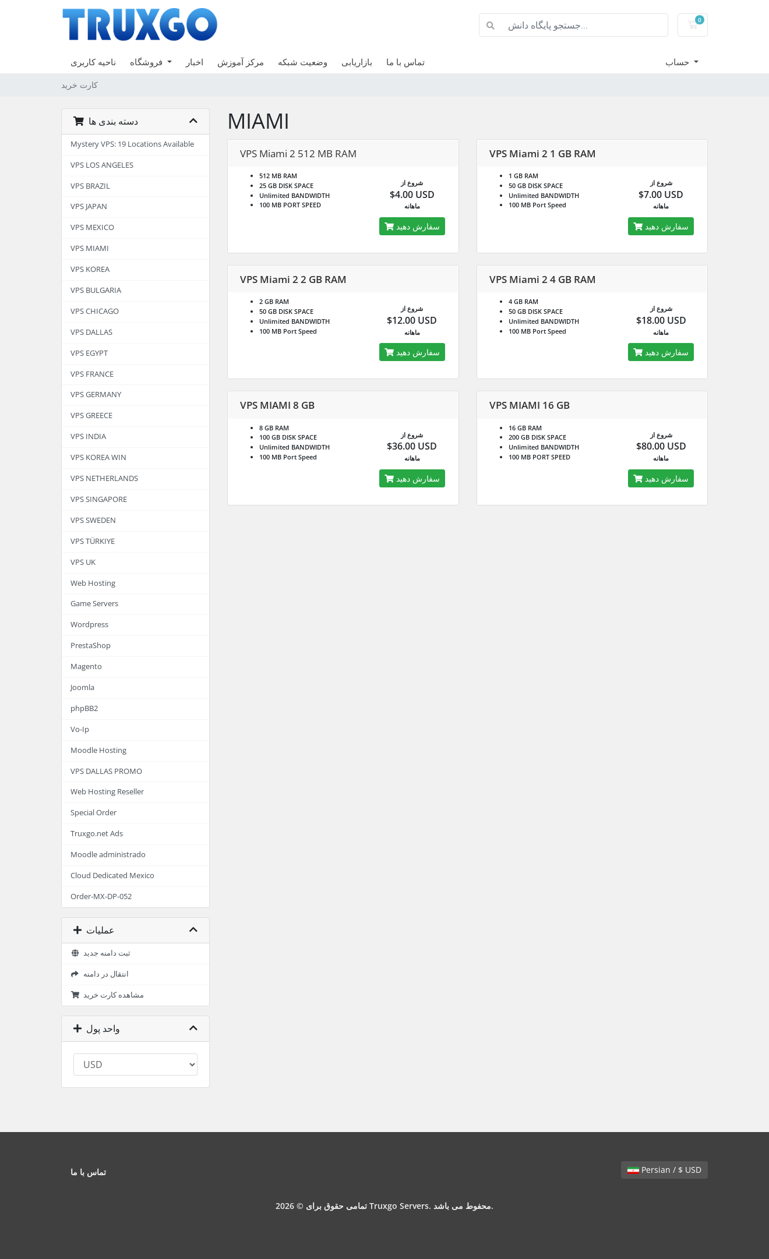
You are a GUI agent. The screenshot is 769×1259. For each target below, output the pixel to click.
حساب (678, 62)
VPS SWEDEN (93, 520)
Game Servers (94, 604)
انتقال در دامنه (99, 974)
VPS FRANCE (92, 374)
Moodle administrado (108, 855)
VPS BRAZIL (90, 186)
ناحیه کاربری (93, 62)
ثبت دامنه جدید (100, 953)
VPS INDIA (88, 436)
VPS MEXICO (92, 227)
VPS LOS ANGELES (101, 165)
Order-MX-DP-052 (101, 896)
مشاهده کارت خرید (107, 995)
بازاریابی (356, 62)
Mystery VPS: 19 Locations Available (132, 144)
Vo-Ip (79, 729)
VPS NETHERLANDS (104, 478)
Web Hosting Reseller (107, 792)
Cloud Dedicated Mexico (112, 875)
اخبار (194, 62)
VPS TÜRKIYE (92, 541)
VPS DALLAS (91, 332)
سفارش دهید (412, 226)
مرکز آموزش (240, 62)
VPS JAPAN (88, 206)
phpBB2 (84, 708)
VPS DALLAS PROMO (106, 771)
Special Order (93, 813)
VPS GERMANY (95, 394)
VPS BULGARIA (95, 290)
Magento (86, 666)
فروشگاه (147, 62)
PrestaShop (90, 645)
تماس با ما (405, 62)
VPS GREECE (91, 415)
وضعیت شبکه (302, 62)
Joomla (82, 687)
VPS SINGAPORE (98, 499)
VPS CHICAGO (94, 311)
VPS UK (83, 562)
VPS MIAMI (89, 248)
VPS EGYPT (89, 353)
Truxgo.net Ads (96, 834)
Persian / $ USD (664, 1169)
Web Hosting (92, 583)
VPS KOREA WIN (98, 457)
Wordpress (89, 625)
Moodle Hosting (98, 750)
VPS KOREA (90, 269)
